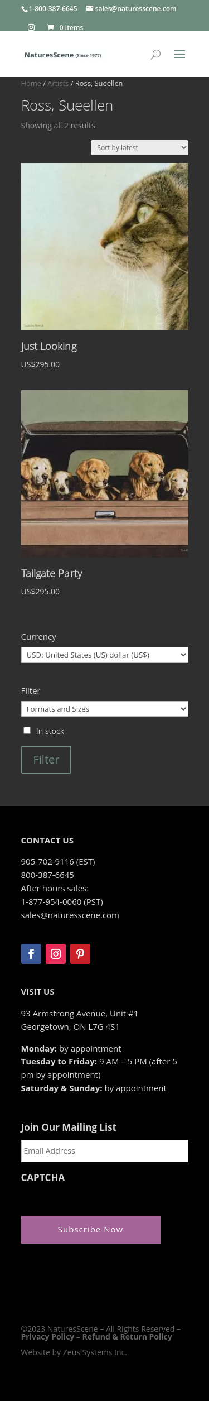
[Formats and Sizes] (104, 709)
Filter (46, 759)
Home (31, 83)
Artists (58, 83)
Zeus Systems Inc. (95, 1352)
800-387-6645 (47, 874)
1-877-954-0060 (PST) (62, 901)
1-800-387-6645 (53, 8)
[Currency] (104, 655)
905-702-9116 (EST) (58, 861)
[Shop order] (139, 147)
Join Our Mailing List (68, 1127)
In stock (50, 731)
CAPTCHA (43, 1178)
